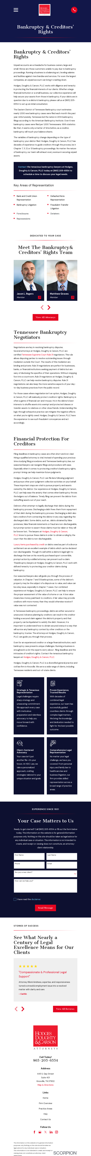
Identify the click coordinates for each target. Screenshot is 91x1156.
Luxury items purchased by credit (29, 544)
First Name (19, 855)
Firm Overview (45, 1103)
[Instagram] (56, 1132)
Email (49, 864)
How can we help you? (24, 881)
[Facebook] (34, 1132)
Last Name (51, 855)
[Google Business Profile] (39, 1132)
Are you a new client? (23, 872)
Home (45, 1098)
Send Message (45, 908)
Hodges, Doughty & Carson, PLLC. (39, 657)
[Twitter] (45, 1132)
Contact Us (45, 1119)
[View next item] (49, 307)
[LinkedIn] (51, 1132)
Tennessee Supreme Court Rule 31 (37, 354)
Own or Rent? (21, 895)
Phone (17, 864)
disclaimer (35, 899)
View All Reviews (65, 1009)
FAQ (45, 1114)
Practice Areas (45, 1108)
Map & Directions (45, 1085)
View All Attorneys (45, 317)
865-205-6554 (45, 1060)
